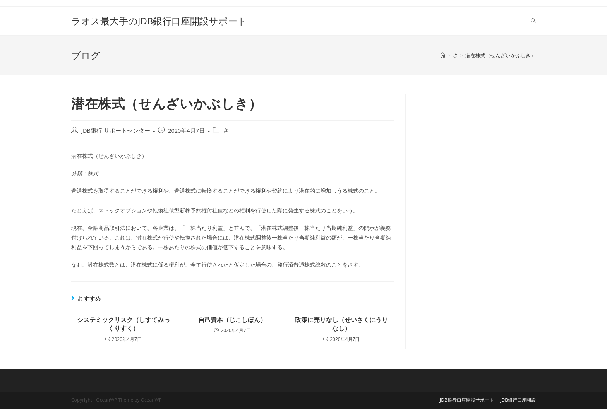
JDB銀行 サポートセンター (115, 130)
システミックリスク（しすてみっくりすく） (123, 323)
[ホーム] (442, 55)
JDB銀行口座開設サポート (467, 400)
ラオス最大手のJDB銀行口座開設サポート (159, 20)
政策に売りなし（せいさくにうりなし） (341, 323)
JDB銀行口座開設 (518, 400)
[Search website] (533, 21)
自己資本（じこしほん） (232, 319)
